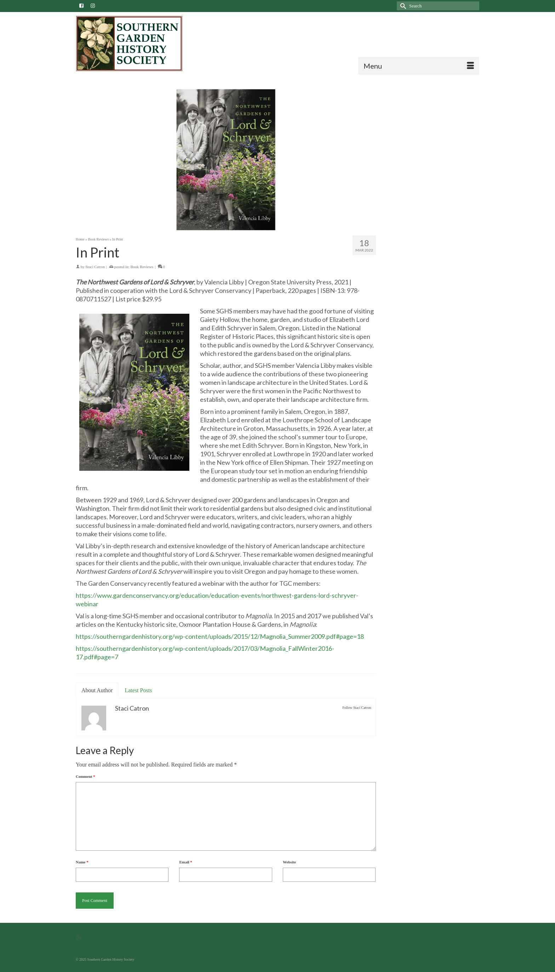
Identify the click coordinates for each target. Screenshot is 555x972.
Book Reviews (141, 267)
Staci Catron (95, 267)
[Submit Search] (402, 5)
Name (82, 862)
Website (289, 862)
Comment (85, 776)
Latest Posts (138, 690)
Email (185, 862)
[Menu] (418, 66)
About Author (97, 690)
